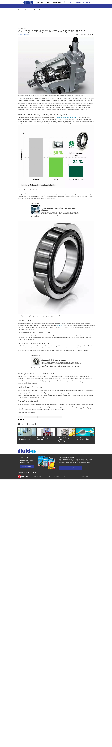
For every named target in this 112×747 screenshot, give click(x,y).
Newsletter (78, 2)
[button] (91, 435)
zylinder (40, 417)
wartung (21, 417)
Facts (69, 476)
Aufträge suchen (57, 2)
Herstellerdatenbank (68, 6)
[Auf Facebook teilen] (89, 35)
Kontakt (65, 476)
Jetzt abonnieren (26, 466)
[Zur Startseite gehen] (28, 2)
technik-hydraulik (48, 417)
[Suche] (64, 2)
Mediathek (77, 6)
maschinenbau (33, 417)
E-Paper (70, 2)
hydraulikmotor (58, 417)
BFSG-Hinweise (50, 476)
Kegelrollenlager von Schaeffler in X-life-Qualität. (66, 117)
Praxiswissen (59, 6)
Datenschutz (38, 476)
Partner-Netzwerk (40, 2)
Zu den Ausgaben (70, 468)
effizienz (26, 417)
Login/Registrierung (89, 2)
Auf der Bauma (60, 325)
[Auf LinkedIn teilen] (93, 35)
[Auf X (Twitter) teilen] (91, 35)
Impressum (44, 476)
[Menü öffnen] (20, 2)
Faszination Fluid (50, 6)
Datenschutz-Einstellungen (58, 476)
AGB (35, 476)
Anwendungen (41, 6)
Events (48, 2)
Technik (33, 6)
